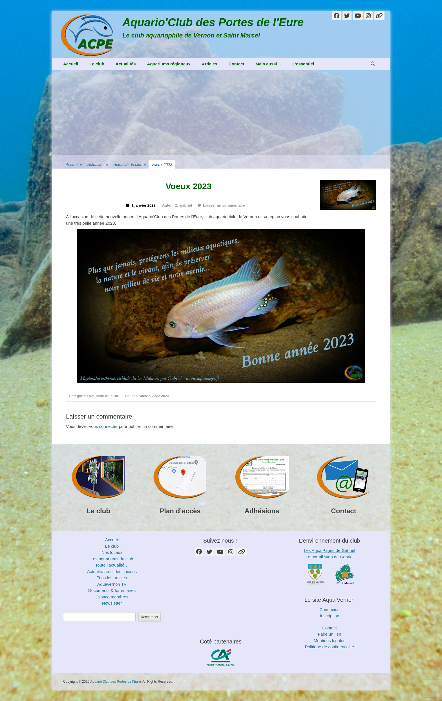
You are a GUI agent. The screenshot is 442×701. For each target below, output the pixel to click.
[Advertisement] (221, 112)
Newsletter (112, 603)
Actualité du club (129, 165)
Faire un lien (329, 634)
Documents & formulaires (112, 590)
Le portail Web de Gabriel (329, 556)
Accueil (70, 63)
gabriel (186, 205)
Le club (96, 63)
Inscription (329, 615)
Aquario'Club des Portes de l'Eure (213, 22)
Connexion (329, 609)
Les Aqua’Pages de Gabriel (329, 550)
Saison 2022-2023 (154, 396)
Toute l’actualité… (112, 565)
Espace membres (112, 596)
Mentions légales (330, 640)
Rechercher (149, 617)
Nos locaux (111, 552)
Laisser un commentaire (224, 205)
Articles (209, 63)
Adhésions (262, 511)
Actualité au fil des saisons (112, 571)
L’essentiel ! (305, 63)
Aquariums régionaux (169, 63)
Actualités (126, 63)
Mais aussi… (268, 63)
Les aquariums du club (112, 558)
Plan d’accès (180, 511)
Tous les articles (112, 577)
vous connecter (103, 426)
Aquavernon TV (112, 584)
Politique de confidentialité (329, 646)
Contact (236, 63)
